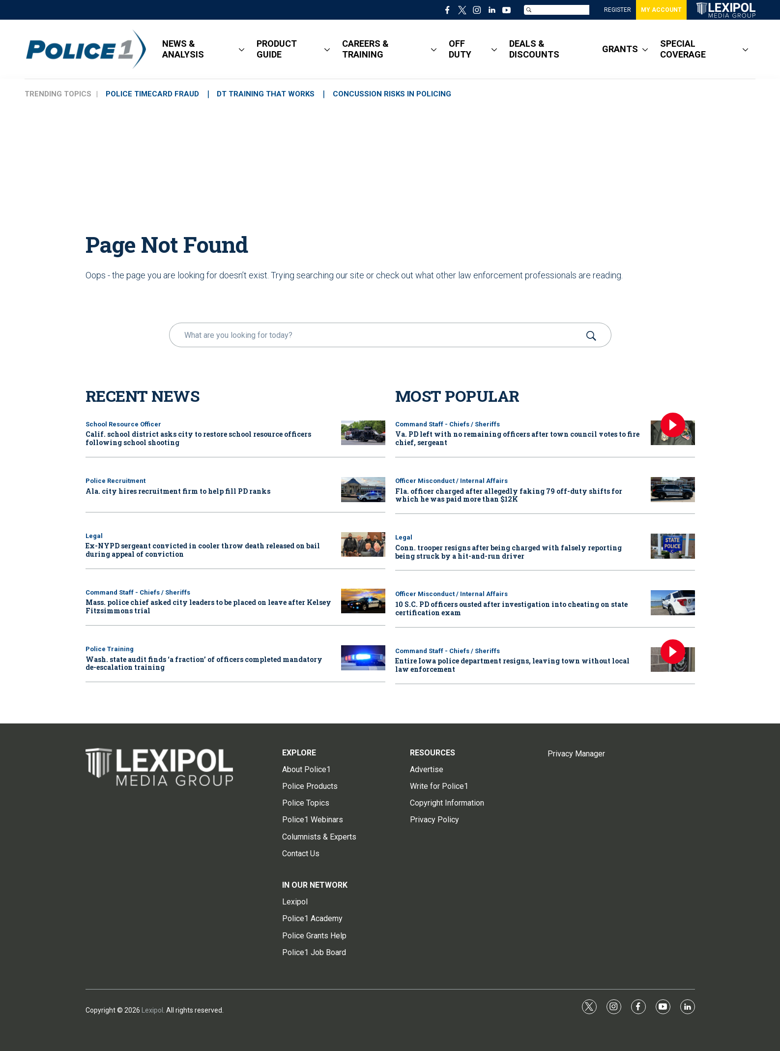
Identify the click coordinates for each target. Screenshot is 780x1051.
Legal (94, 536)
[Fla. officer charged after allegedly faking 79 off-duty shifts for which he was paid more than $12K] (673, 489)
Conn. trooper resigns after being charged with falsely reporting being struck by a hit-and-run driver (508, 552)
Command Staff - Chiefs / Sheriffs (138, 592)
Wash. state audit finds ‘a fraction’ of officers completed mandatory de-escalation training (204, 663)
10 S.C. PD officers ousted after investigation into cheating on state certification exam (511, 608)
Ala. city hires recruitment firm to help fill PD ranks (178, 491)
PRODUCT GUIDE (277, 49)
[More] (241, 49)
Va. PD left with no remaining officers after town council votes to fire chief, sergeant (517, 438)
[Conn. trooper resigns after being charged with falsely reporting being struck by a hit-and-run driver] (673, 546)
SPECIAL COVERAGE (683, 49)
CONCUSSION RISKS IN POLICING (402, 94)
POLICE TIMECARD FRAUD (154, 94)
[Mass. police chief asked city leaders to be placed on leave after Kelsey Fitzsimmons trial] (363, 601)
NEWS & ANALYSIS (183, 49)
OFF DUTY (460, 49)
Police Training (110, 649)
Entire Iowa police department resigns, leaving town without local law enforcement (512, 665)
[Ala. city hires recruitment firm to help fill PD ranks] (363, 489)
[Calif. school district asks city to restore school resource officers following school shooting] (363, 433)
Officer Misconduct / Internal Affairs (451, 480)
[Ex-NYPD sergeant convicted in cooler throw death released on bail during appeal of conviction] (363, 544)
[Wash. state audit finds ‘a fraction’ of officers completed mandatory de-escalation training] (363, 657)
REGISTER (617, 9)
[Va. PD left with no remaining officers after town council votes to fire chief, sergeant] (673, 433)
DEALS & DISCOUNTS (534, 49)
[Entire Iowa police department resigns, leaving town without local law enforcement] (673, 659)
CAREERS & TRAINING (365, 49)
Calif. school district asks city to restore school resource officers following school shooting (198, 438)
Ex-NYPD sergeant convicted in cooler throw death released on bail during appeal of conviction (203, 550)
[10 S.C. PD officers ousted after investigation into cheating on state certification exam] (673, 602)
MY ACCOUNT (661, 9)
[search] (376, 335)
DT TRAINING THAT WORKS (272, 94)
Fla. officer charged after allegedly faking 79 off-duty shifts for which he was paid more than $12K (508, 495)
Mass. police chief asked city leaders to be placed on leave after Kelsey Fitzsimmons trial (208, 606)
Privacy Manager (576, 753)
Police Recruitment (115, 480)
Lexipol (152, 1010)
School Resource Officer (123, 424)
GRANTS (620, 49)
